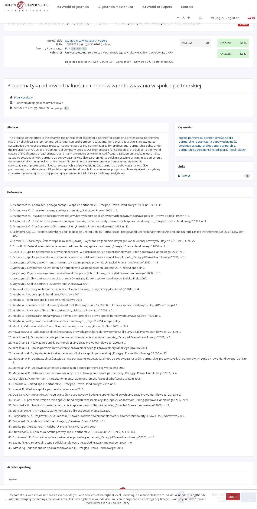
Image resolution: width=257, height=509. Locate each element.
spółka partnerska (191, 138)
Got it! (233, 497)
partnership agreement (194, 150)
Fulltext (185, 176)
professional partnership (219, 145)
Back (243, 24)
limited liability (219, 150)
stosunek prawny (190, 145)
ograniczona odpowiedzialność (216, 141)
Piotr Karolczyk (23, 97)
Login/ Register (225, 18)
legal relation (238, 150)
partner (209, 138)
